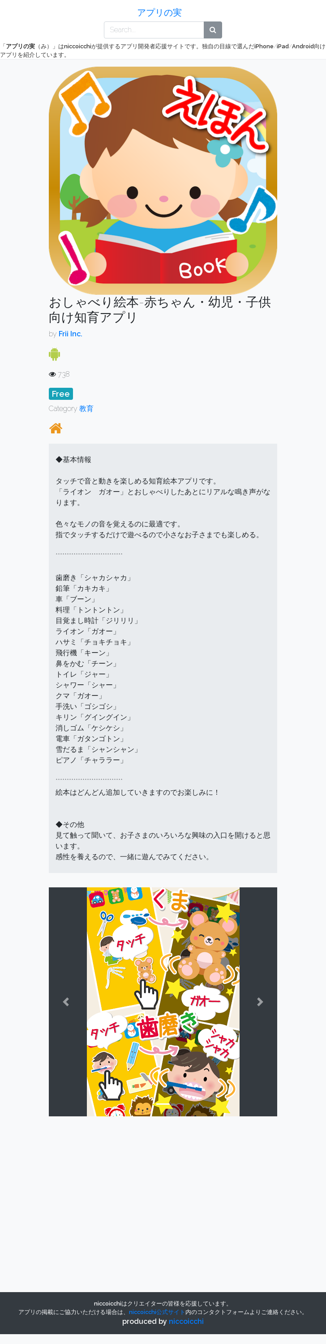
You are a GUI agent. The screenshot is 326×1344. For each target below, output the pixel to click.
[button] (66, 1001)
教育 (86, 408)
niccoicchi (186, 1321)
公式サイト (157, 1312)
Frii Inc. (70, 334)
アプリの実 (159, 12)
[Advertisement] (121, 1186)
